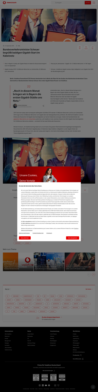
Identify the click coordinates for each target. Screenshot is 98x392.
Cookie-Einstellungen (38, 233)
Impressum (49, 233)
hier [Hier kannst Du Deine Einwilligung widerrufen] (44, 194)
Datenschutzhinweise (24, 233)
